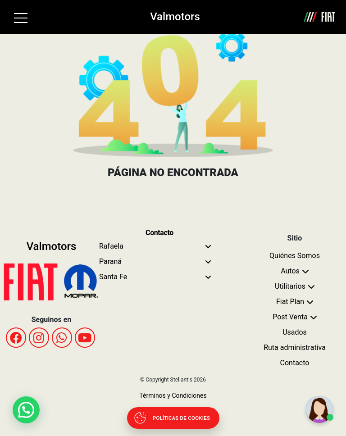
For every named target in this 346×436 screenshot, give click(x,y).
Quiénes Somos (294, 255)
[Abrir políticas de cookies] (173, 418)
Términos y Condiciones (172, 395)
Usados (294, 332)
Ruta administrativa (295, 347)
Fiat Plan (290, 301)
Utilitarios (290, 286)
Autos (290, 271)
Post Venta (290, 317)
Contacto (295, 363)
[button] (26, 409)
